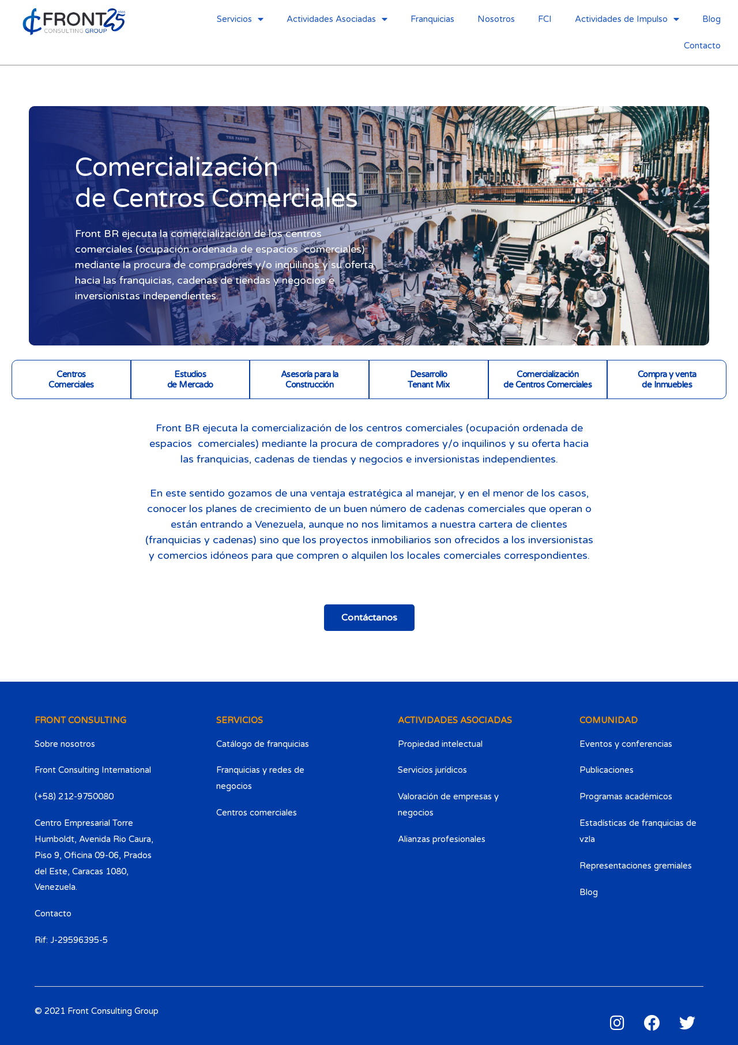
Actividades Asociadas (337, 19)
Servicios (240, 19)
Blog (711, 19)
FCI (545, 19)
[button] (369, 617)
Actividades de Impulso (627, 19)
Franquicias (432, 19)
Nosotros (496, 19)
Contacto (702, 45)
